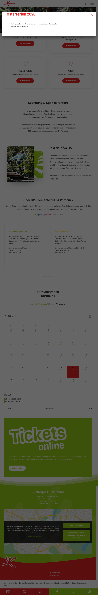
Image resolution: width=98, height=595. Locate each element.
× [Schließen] (92, 15)
